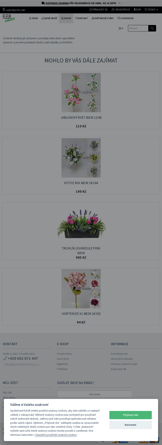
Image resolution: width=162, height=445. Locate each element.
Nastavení (130, 424)
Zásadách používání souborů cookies (56, 435)
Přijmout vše (130, 415)
